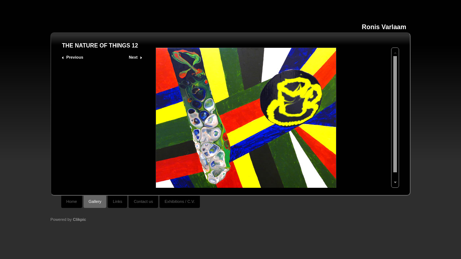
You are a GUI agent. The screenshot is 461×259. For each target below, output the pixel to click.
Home (71, 201)
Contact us (143, 201)
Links (117, 201)
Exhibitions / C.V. (180, 201)
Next (133, 57)
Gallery (95, 201)
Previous (74, 57)
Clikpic (79, 219)
